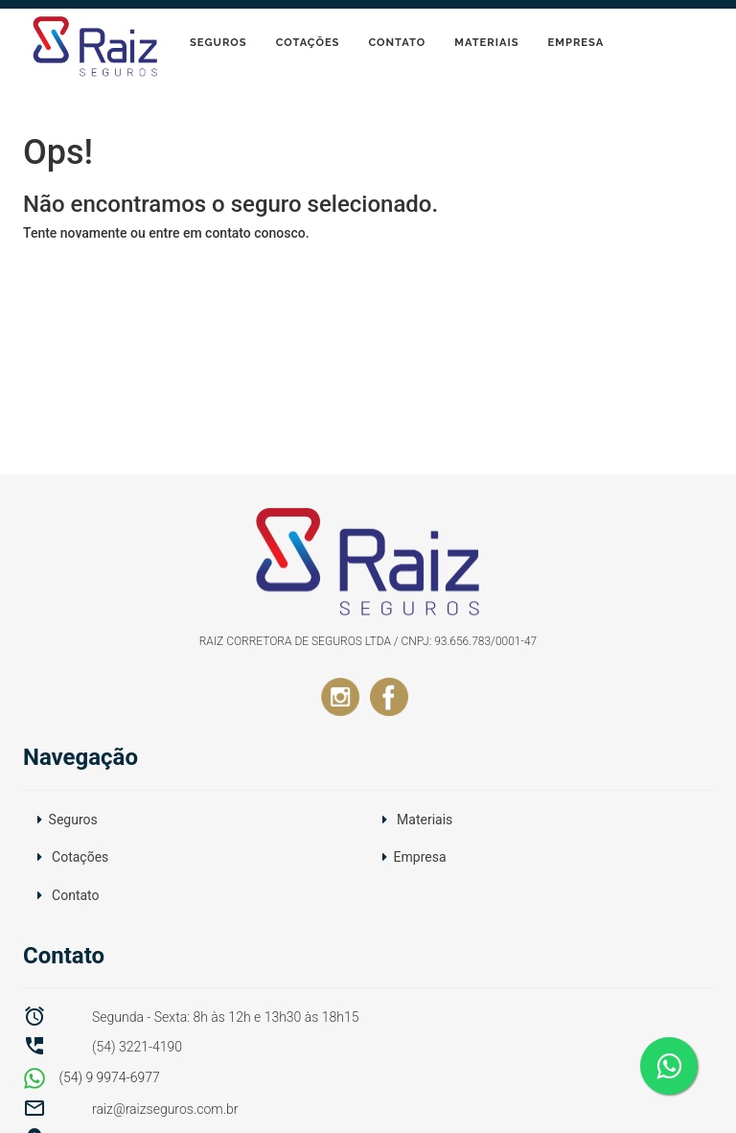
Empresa (576, 42)
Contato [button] (75, 895)
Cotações (308, 42)
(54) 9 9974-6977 (91, 1077)
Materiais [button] (424, 819)
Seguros (218, 42)
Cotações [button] (80, 857)
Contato (397, 42)
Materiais (486, 42)
